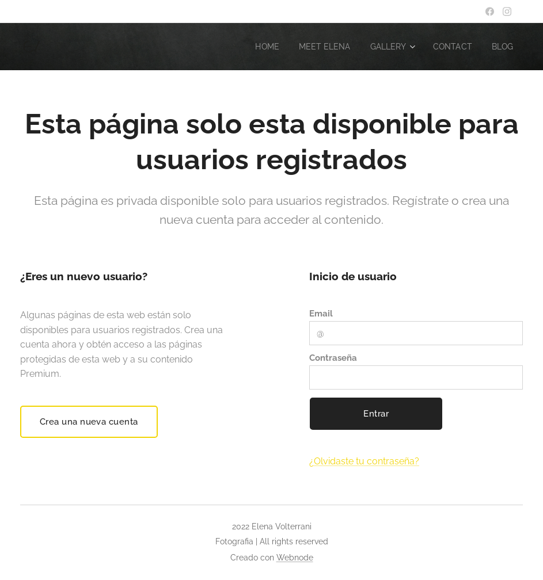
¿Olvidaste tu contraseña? (364, 461)
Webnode (294, 557)
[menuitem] (256, 46)
